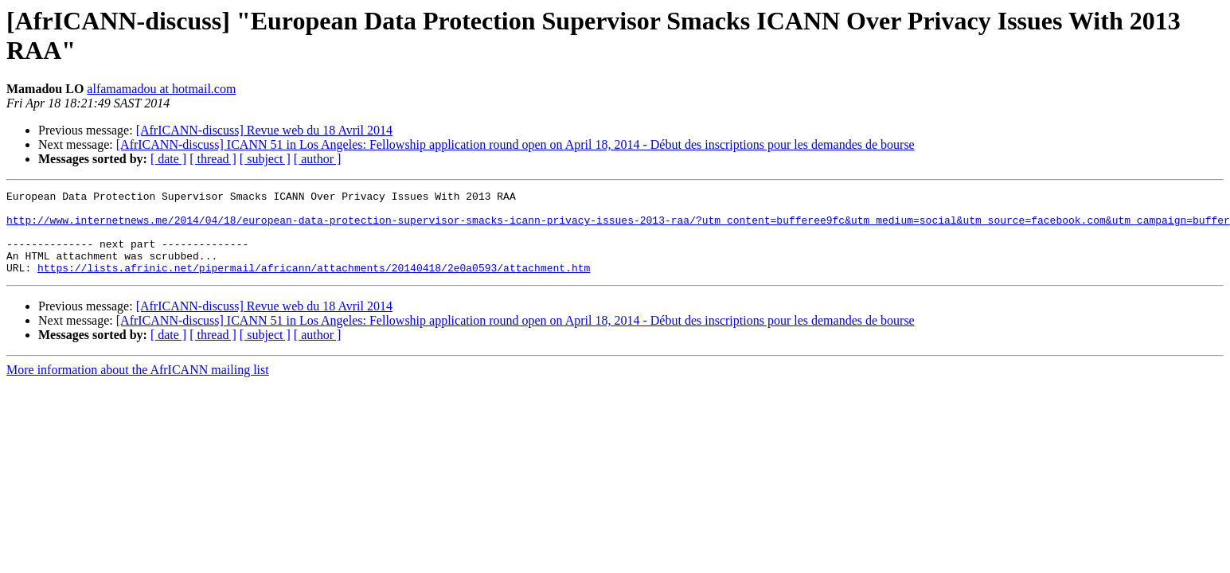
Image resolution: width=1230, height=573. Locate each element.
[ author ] (318, 159)
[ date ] (168, 159)
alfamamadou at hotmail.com (161, 89)
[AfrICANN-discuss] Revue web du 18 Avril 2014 (264, 130)
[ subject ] (265, 159)
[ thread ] (212, 159)
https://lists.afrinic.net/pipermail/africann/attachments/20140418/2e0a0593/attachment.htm (313, 284)
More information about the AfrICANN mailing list (137, 386)
